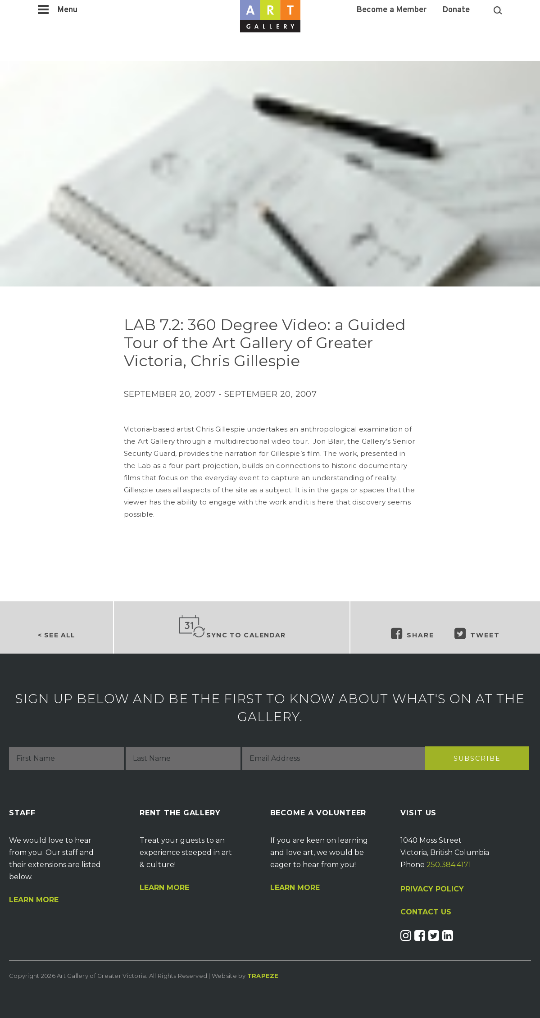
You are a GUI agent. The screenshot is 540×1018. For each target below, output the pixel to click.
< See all (56, 635)
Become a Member (392, 10)
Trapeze (263, 975)
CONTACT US (425, 912)
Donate (456, 10)
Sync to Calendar (232, 627)
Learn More (34, 900)
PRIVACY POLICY (432, 889)
